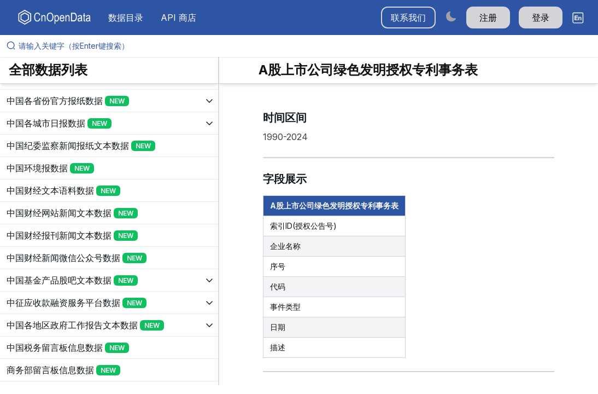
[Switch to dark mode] (451, 16)
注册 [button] (488, 17)
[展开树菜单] (109, 101)
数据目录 (125, 17)
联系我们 (408, 17)
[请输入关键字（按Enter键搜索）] (303, 45)
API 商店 (178, 17)
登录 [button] (540, 17)
